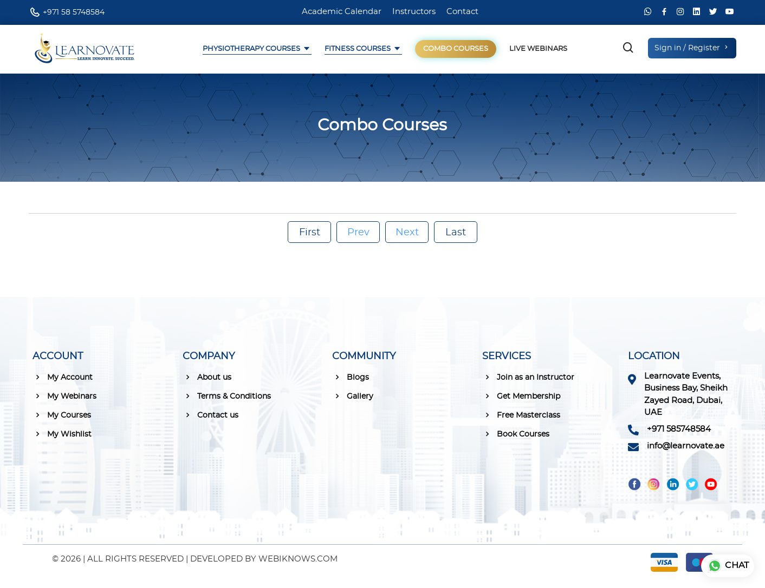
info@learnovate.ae (685, 446)
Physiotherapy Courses (252, 48)
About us (207, 377)
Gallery (352, 396)
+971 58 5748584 (74, 12)
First (309, 232)
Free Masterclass (521, 415)
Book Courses (515, 434)
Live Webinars (538, 48)
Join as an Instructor (528, 377)
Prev (358, 232)
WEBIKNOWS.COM (298, 559)
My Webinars (64, 396)
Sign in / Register (692, 47)
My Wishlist (62, 434)
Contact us (210, 415)
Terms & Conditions (227, 396)
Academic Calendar (341, 12)
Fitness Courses (358, 48)
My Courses (62, 415)
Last (455, 232)
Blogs (350, 377)
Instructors (414, 12)
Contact (462, 12)
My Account (63, 377)
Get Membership (521, 396)
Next (407, 232)
